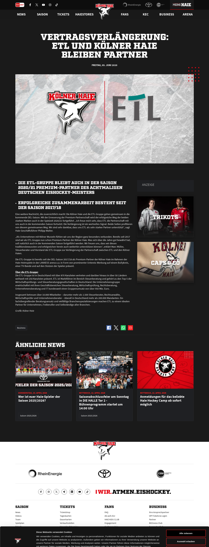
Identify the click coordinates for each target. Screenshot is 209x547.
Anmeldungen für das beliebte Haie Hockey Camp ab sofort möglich (162, 400)
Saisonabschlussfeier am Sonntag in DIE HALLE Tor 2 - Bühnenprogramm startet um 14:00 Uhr (104, 402)
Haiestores (84, 14)
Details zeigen (147, 541)
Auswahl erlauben (186, 524)
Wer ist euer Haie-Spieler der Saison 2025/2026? (39, 398)
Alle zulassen (185, 516)
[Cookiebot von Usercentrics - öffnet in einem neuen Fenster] (18, 542)
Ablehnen (186, 532)
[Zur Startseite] (104, 11)
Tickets (63, 14)
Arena (188, 14)
